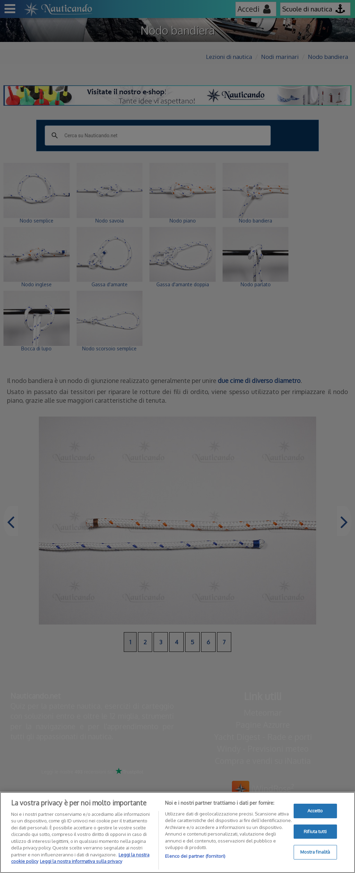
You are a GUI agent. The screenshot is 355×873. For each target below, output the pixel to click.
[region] (177, 832)
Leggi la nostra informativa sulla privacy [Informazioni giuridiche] (81, 861)
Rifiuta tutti (315, 831)
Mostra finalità (315, 852)
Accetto (315, 810)
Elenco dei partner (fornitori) (195, 856)
